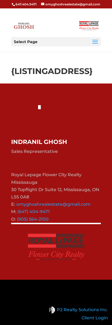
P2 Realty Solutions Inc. (77, 309)
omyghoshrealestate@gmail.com (53, 204)
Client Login (95, 317)
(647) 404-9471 (33, 211)
